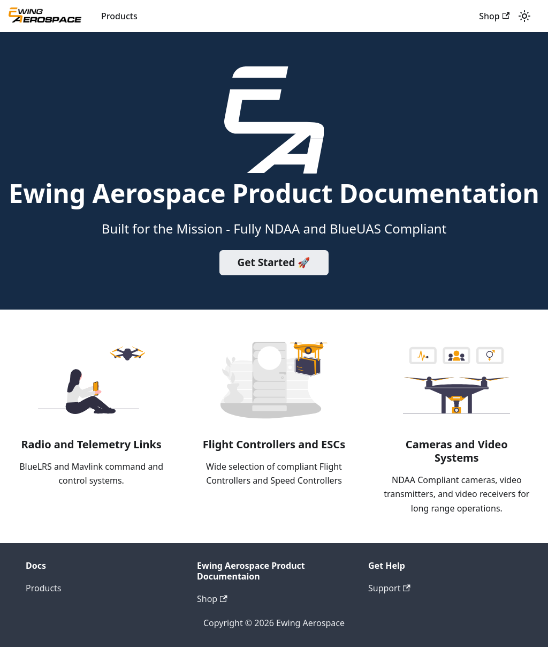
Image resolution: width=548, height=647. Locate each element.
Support (389, 588)
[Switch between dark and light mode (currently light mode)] (524, 16)
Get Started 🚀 (274, 262)
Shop (494, 16)
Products (119, 16)
